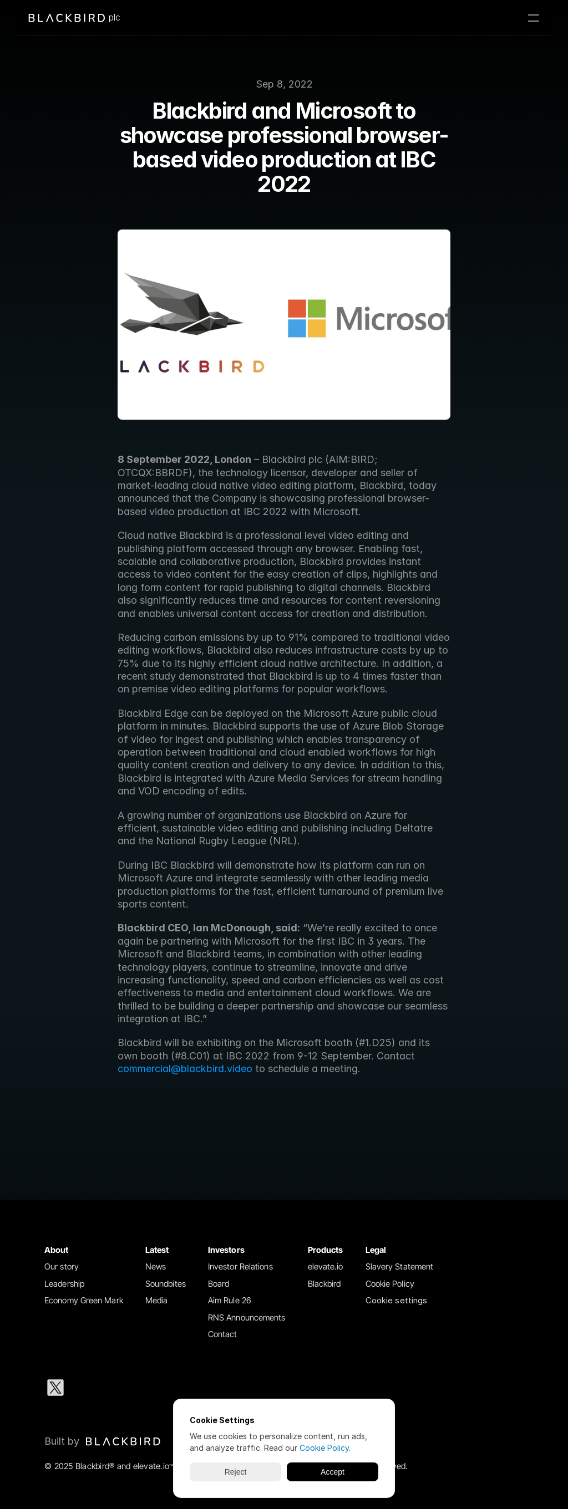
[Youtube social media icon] (197, 1388)
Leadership (64, 1283)
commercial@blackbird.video (185, 1068)
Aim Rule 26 (229, 1300)
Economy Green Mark (83, 1300)
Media (156, 1300)
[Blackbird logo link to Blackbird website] (102, 1441)
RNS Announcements (247, 1317)
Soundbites (165, 1283)
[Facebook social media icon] (162, 1388)
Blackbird (324, 1283)
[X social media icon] (55, 1388)
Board (219, 1283)
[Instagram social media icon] (126, 1388)
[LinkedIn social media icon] (91, 1388)
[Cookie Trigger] (397, 1300)
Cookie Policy (390, 1283)
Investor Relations (240, 1266)
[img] (123, 1441)
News (155, 1266)
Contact (222, 1334)
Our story (61, 1266)
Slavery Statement (400, 1266)
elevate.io (325, 1266)
